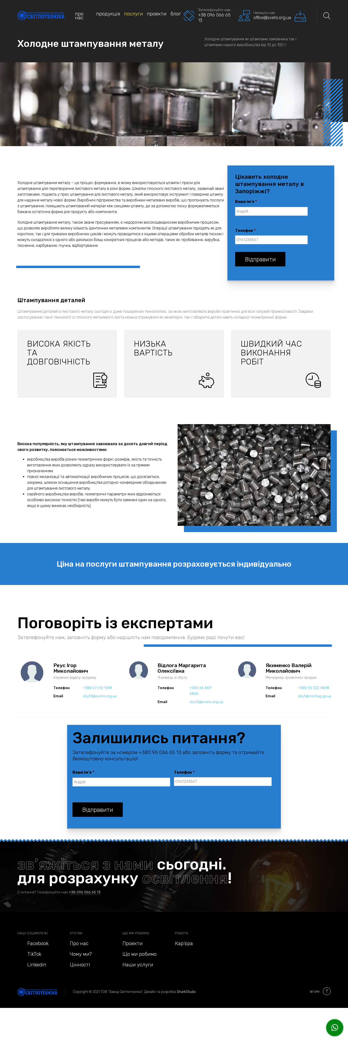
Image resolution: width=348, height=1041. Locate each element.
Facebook (33, 943)
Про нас (79, 16)
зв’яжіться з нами (85, 864)
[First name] (271, 211)
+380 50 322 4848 (313, 688)
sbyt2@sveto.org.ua (206, 702)
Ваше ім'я (246, 201)
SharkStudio (186, 992)
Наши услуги (138, 965)
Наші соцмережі (32, 933)
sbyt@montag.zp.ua (314, 696)
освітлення (185, 878)
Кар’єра (184, 943)
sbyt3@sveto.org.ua (99, 696)
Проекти (157, 14)
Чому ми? (81, 954)
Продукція (108, 14)
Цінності (80, 965)
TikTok (29, 954)
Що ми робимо (136, 933)
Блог (175, 14)
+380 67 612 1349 (97, 688)
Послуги (133, 14)
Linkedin (31, 965)
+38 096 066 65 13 (85, 892)
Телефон (245, 230)
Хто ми (76, 933)
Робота (181, 933)
